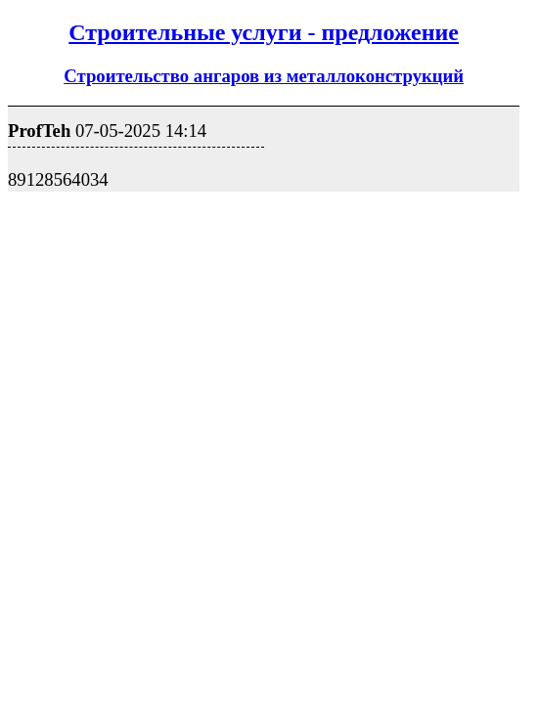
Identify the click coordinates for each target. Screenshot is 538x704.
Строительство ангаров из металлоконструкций (264, 76)
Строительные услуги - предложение (263, 32)
